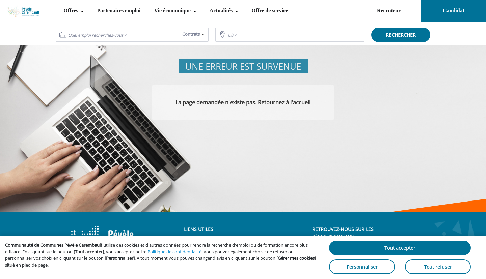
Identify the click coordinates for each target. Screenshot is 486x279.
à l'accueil (298, 102)
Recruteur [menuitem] (389, 10)
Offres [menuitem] (71, 10)
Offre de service (269, 10)
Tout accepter (399, 248)
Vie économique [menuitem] (173, 10)
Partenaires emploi (119, 10)
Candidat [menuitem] (453, 10)
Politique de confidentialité (174, 252)
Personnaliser (362, 267)
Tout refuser (438, 267)
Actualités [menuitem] (222, 10)
